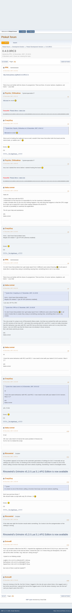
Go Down (5, 61)
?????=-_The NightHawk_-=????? (12, 154)
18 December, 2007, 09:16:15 (10, 288)
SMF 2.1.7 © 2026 (5, 610)
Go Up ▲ (68, 610)
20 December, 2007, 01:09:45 (10, 431)
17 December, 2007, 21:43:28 (10, 263)
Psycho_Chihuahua (12, 93)
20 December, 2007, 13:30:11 (10, 456)
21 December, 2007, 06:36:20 (10, 544)
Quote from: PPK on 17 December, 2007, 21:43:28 (20, 307)
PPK (6, 67)
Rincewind (9, 453)
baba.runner (10, 187)
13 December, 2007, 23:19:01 (10, 70)
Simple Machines (15, 610)
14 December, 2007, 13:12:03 (10, 123)
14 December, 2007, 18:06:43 (10, 163)
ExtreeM (8, 541)
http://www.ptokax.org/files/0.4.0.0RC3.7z (16, 75)
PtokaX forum (8, 37)
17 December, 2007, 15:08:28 (10, 190)
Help (54, 610)
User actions (65, 61)
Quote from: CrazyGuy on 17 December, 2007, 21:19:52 (22, 293)
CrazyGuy (9, 120)
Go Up (4, 596)
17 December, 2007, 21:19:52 (10, 231)
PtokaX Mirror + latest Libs (17, 110)
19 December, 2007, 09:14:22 (10, 350)
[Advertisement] (36, 14)
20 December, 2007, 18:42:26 (10, 519)
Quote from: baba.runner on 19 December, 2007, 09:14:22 (22, 386)
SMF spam (29, 599)
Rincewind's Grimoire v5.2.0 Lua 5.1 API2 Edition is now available (35, 471)
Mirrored (5, 100)
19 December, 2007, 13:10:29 (10, 381)
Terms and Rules (61, 610)
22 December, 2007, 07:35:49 (10, 580)
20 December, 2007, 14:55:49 (10, 481)
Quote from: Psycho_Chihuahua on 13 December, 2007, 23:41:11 (24, 128)
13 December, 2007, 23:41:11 (10, 96)
